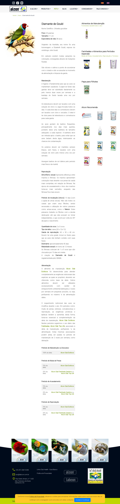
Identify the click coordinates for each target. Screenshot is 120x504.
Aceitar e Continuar (82, 500)
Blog (64, 9)
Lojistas (73, 9)
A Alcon (33, 9)
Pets (56, 9)
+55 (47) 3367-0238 (60, 2)
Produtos (45, 9)
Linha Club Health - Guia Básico (47, 469)
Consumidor (87, 9)
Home (14, 15)
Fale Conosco (102, 9)
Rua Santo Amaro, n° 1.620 (23, 481)
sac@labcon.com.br (20, 474)
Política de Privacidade (36, 496)
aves (19, 15)
